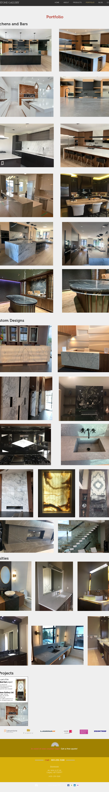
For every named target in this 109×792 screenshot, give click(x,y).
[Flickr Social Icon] (78, 785)
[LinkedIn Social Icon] (75, 785)
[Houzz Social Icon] (72, 785)
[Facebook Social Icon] (68, 785)
